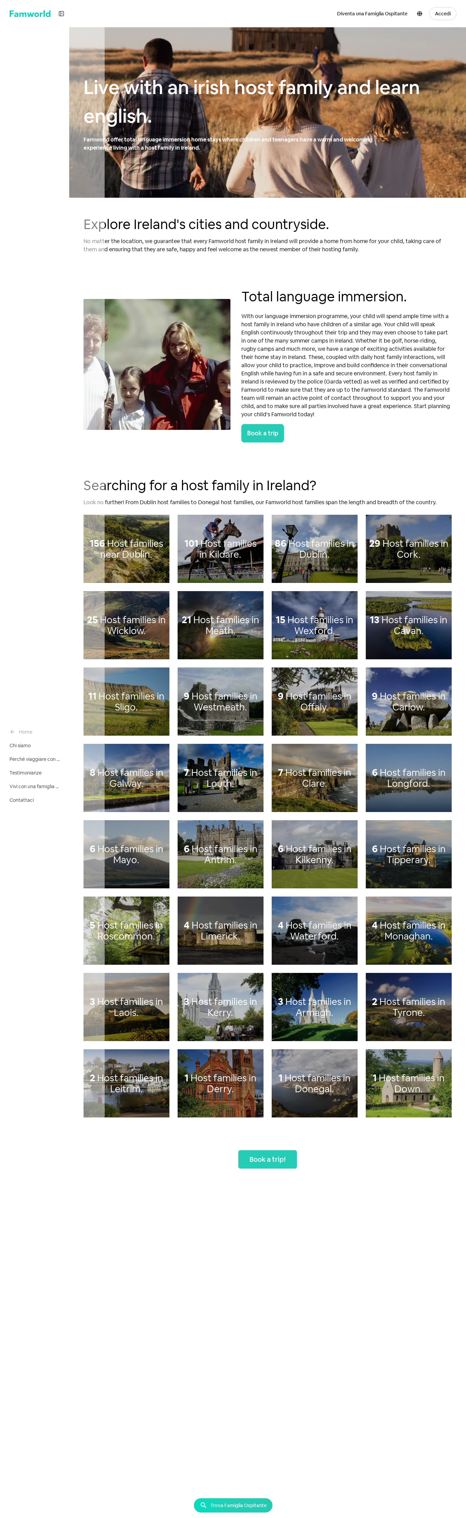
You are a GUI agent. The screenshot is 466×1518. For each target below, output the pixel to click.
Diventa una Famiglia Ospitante (372, 14)
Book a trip (263, 433)
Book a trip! (269, 1159)
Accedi (443, 14)
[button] (421, 13)
